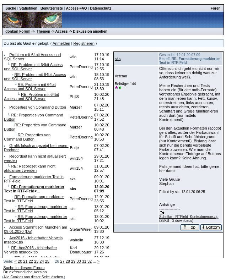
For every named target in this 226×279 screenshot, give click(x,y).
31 (84, 261)
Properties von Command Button (37, 107)
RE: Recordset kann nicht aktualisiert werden (29, 168)
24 (41, 261)
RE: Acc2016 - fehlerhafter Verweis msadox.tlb (30, 250)
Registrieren (83, 43)
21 (25, 261)
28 (68, 261)
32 (89, 261)
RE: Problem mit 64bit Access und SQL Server (29, 86)
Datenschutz (100, 8)
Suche (10, 8)
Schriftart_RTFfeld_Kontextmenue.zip (189, 217)
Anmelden (61, 43)
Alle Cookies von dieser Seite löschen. (34, 277)
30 (78, 261)
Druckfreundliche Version (25, 272)
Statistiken (28, 8)
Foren (216, 8)
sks (118, 58)
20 (20, 261)
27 (62, 261)
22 (31, 261)
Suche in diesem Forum (23, 268)
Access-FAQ (76, 8)
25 (47, 261)
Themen (43, 31)
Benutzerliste (52, 8)
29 (73, 261)
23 (36, 261)
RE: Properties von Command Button (27, 137)
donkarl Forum (17, 31)
